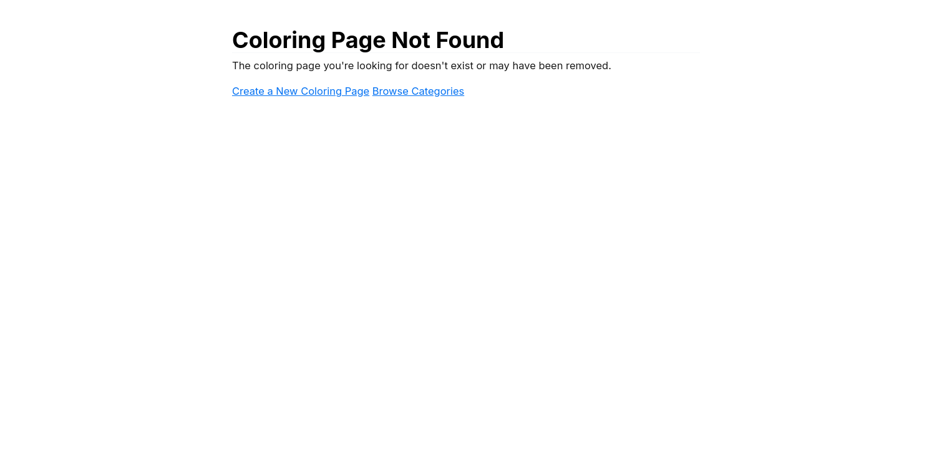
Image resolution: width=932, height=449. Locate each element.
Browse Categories (418, 91)
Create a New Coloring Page (300, 91)
